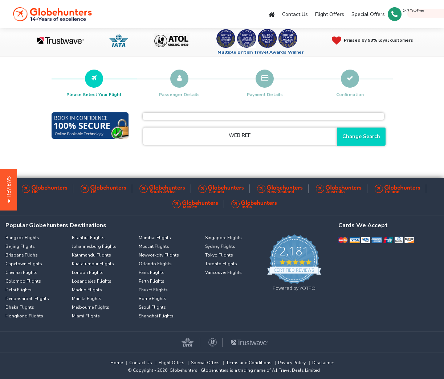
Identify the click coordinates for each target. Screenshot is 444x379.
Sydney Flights (220, 246)
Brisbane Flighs (21, 255)
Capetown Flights (23, 264)
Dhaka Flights (19, 307)
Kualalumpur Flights (93, 264)
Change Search (361, 136)
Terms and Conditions (249, 363)
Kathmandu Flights (91, 255)
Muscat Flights (154, 246)
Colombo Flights (23, 281)
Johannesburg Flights (94, 246)
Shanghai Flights (156, 316)
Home (116, 363)
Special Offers (368, 14)
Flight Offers (329, 14)
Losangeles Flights (91, 281)
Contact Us (295, 14)
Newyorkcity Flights (159, 255)
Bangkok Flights (22, 238)
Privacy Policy (292, 363)
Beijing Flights (20, 246)
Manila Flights (86, 298)
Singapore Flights (223, 238)
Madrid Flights (87, 290)
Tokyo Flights (219, 255)
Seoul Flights (152, 307)
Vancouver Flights (223, 272)
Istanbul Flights (88, 238)
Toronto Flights (221, 264)
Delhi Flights (18, 290)
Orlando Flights (155, 264)
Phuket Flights (153, 290)
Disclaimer (323, 363)
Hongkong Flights (24, 316)
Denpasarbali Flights (27, 298)
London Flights (87, 272)
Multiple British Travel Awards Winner (260, 52)
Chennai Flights (21, 272)
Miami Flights (86, 316)
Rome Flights (152, 298)
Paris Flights (151, 272)
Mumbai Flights (155, 238)
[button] (8, 190)
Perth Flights (151, 281)
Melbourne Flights (90, 307)
